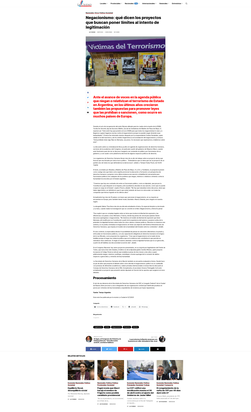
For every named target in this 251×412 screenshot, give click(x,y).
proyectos (127, 327)
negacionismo (116, 327)
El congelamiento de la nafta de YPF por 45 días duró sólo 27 (169, 390)
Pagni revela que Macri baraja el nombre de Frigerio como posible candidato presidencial (108, 391)
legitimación (98, 327)
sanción (135, 327)
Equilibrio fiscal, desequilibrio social (77, 389)
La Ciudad (92, 32)
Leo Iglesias (104, 404)
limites (107, 327)
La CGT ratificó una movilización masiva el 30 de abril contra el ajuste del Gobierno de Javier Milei (140, 391)
